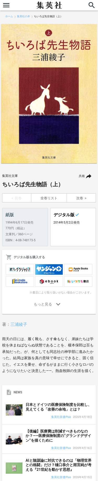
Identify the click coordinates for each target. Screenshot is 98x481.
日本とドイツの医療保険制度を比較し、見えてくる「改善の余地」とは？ (58, 406)
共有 (82, 176)
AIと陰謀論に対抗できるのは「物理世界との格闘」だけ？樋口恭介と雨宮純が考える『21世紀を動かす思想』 (58, 465)
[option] (49, 94)
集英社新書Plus (61, 417)
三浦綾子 (18, 324)
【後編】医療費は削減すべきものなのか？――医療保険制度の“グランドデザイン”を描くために (58, 435)
